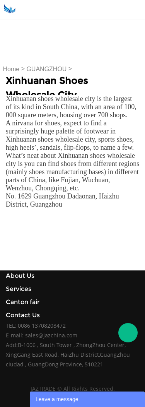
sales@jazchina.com (51, 335)
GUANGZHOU (46, 69)
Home (11, 69)
